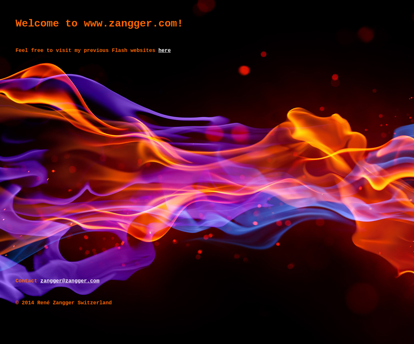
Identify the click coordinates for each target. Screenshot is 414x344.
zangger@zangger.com (69, 281)
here (164, 51)
